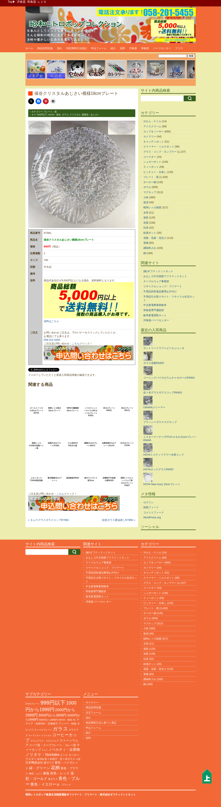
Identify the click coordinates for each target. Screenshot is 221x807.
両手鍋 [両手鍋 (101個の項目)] (40, 759)
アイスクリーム (152, 126)
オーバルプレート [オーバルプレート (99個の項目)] (43, 730)
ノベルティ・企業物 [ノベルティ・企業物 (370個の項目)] (64, 749)
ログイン (148, 502)
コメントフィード (153, 512)
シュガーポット (152, 161)
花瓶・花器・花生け (154, 237)
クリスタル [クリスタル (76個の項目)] (46, 735)
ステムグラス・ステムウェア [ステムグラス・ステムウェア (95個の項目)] (44, 741)
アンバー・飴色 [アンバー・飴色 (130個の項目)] (68, 723)
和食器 (31, 1)
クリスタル (75, 115)
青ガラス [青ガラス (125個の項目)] (53, 779)
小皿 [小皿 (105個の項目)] (78, 759)
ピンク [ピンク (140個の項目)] (64, 754)
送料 (122, 48)
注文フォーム (93, 712)
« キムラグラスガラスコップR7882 (48, 519)
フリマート (90, 794)
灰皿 (145, 222)
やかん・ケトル (152, 121)
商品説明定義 (45, 48)
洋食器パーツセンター (156, 320)
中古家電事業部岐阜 (154, 305)
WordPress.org (152, 517)
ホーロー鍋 (149, 182)
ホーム (29, 48)
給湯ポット (149, 232)
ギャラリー (92, 702)
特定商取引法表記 (76, 48)
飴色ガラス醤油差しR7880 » (118, 519)
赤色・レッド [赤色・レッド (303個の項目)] (60, 773)
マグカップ (149, 192)
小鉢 (145, 197)
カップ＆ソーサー (153, 131)
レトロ (42, 1)
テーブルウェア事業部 (156, 281)
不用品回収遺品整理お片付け (160, 291)
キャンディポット (153, 141)
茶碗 (145, 242)
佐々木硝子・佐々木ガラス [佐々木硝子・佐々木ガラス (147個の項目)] (59, 758)
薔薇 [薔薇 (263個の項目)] (46, 773)
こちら (76, 343)
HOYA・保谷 (54, 115)
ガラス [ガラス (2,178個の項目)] (60, 729)
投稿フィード (151, 507)
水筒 (145, 212)
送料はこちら (51, 321)
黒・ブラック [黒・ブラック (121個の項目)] (64, 784)
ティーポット (151, 166)
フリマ (179, 48)
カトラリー (149, 136)
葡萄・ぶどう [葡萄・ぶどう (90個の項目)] (35, 773)
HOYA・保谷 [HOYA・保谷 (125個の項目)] (65, 719)
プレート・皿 (50, 112)
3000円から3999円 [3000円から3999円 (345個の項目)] (52, 715)
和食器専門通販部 (153, 310)
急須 (145, 202)
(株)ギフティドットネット (158, 271)
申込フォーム (98, 48)
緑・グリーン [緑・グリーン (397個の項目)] (39, 768)
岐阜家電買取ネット (154, 315)
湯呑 (145, 217)
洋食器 (21, 1)
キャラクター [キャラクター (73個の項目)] (35, 735)
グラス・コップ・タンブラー (160, 151)
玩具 (145, 227)
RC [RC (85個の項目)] (74, 720)
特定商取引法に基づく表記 (101, 722)
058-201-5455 (52, 339)
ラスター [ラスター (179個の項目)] (30, 758)
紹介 (113, 48)
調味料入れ (149, 248)
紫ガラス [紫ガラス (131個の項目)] (49, 762)
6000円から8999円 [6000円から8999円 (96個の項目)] (48, 720)
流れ (59, 48)
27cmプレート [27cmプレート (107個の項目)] (32, 703)
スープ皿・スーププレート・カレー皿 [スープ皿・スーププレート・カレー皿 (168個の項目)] (52, 745)
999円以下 (42, 115)
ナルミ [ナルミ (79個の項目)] (45, 750)
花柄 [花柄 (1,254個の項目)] (55, 767)
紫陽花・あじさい (90, 115)
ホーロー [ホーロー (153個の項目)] (74, 754)
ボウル (147, 187)
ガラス (65, 115)
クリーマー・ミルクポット (158, 146)
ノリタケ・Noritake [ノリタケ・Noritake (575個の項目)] (42, 754)
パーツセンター (162, 48)
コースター (149, 156)
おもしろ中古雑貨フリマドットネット (165, 276)
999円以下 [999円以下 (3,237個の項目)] (52, 703)
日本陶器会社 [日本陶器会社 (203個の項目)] (34, 762)
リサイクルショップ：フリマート (162, 286)
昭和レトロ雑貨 (152, 207)
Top (10, 1)
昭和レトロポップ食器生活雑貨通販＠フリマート (53, 794)
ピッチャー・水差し (154, 172)
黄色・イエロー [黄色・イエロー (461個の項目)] (43, 784)
